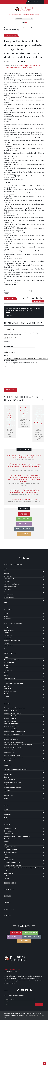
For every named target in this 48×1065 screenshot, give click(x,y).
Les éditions (9, 909)
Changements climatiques (11, 849)
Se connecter (21, 1015)
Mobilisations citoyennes (10, 710)
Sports (6, 793)
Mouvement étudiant (9, 750)
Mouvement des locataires (11, 739)
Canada (6, 616)
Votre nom (7, 341)
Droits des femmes (9, 630)
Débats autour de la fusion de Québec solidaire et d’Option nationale (21, 868)
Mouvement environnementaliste (12, 747)
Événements (7, 777)
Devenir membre (23, 533)
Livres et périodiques (9, 779)
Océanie (6, 694)
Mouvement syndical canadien (12, 640)
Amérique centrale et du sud (11, 660)
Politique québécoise (13, 564)
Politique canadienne (13, 623)
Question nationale (9, 597)
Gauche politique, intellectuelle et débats (14, 708)
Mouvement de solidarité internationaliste (14, 731)
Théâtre (6, 798)
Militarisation (7, 688)
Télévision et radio (8, 795)
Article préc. (10, 298)
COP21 (6, 854)
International (7, 618)
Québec (6, 293)
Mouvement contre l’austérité (11, 726)
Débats (6, 571)
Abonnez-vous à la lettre (23, 528)
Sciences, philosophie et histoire (12, 787)
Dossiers (7, 824)
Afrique (6, 657)
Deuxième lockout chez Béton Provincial (24, 499)
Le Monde (6, 681)
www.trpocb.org (10, 315)
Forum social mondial (9, 678)
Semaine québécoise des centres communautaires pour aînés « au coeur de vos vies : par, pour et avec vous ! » (39, 417)
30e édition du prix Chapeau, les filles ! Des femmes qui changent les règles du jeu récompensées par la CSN (24, 466)
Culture (6, 568)
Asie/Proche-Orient (9, 662)
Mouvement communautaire (11, 723)
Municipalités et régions (10, 586)
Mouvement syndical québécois (12, 584)
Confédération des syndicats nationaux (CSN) (25, 470)
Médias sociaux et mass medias (12, 782)
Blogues (7, 896)
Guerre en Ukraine (8, 831)
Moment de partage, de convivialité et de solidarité (24, 412)
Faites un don (24, 514)
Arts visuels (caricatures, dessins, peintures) (15, 769)
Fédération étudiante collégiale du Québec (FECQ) (25, 494)
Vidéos (6, 805)
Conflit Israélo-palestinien (10, 852)
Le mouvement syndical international (13, 683)
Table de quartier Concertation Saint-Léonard (10, 432)
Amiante (6, 844)
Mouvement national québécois (12, 755)
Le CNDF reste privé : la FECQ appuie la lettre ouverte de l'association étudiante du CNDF (24, 491)
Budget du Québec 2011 (10, 847)
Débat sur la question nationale (12, 862)
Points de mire (8, 589)
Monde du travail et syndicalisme (12, 713)
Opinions (6, 696)
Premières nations (9, 594)
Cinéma (6, 772)
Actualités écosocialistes (10, 839)
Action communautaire (11, 35)
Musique (6, 785)
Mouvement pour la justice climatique (13, 758)
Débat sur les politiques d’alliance (12, 865)
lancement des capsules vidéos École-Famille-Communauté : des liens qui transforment (10, 417)
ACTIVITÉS (8, 916)
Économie (8, 609)
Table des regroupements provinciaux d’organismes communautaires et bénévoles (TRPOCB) (23, 309)
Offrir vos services (23, 519)
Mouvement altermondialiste (11, 716)
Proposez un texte (23, 524)
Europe (6, 675)
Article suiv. (38, 301)
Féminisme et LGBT (9, 578)
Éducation (6, 573)
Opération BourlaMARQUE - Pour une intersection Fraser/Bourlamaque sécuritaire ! (24, 456)
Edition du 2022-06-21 (37, 291)
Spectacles (7, 790)
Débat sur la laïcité (9, 860)
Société (7, 704)
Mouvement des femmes (10, 691)
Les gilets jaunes (8, 833)
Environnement (8, 576)
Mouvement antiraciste (10, 721)
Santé (5, 600)
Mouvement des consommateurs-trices (14, 734)
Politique (6, 592)
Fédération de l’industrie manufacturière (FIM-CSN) (25, 501)
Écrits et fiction (8, 774)
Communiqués (26, 291)
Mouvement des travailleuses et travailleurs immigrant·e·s (18, 744)
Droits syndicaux (8, 873)
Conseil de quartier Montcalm (25, 459)
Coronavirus (7, 857)
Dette (5, 870)
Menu (24, 22)
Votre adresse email (9, 346)
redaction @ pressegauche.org (12, 969)
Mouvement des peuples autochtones (14, 742)
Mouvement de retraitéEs (10, 729)
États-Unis (6, 673)
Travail (5, 602)
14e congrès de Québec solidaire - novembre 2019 (17, 836)
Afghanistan (7, 841)
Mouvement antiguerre (10, 718)
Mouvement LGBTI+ (9, 752)
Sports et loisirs (8, 760)
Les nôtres (7, 581)
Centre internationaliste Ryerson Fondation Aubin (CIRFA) (25, 422)
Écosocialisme (10, 883)
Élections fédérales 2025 (10, 828)
